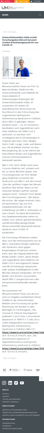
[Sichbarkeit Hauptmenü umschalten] (39, 8)
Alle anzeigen (10, 32)
